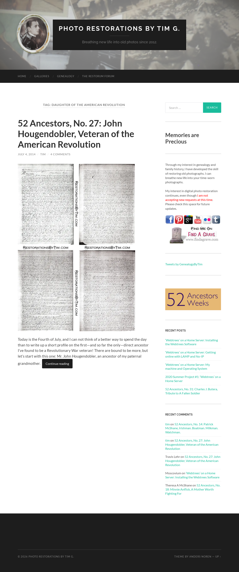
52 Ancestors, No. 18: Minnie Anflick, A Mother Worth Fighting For (192, 489)
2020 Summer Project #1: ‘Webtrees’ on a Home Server (193, 379)
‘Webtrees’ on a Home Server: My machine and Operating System (187, 366)
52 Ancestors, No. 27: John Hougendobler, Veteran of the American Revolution (76, 134)
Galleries (41, 76)
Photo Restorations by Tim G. (119, 28)
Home (22, 76)
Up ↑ (218, 556)
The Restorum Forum (98, 76)
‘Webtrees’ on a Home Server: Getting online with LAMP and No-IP (190, 354)
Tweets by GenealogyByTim (183, 264)
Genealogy (65, 76)
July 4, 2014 (27, 154)
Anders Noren (200, 556)
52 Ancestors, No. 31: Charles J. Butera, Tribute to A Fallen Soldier (191, 391)
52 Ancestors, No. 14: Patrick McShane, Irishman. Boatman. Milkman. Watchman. (191, 428)
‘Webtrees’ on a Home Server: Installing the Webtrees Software (191, 342)
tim (43, 154)
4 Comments (60, 154)
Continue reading (57, 363)
